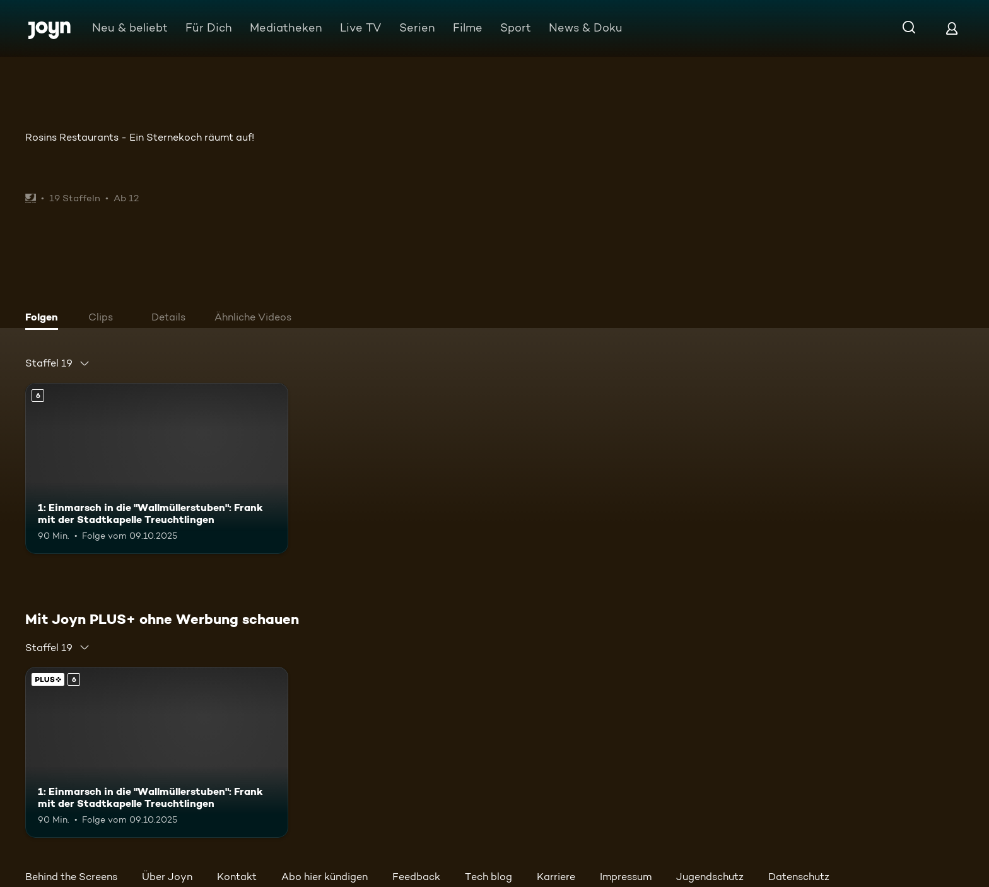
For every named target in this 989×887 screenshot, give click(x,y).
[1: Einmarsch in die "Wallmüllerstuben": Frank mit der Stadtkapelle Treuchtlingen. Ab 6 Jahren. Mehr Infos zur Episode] (156, 468)
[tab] (45, 318)
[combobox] (58, 363)
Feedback (416, 877)
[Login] (951, 28)
